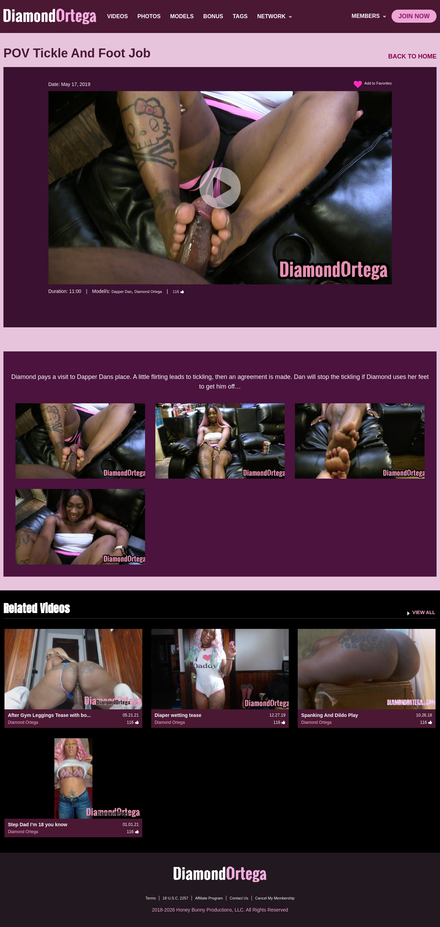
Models (183, 16)
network (276, 16)
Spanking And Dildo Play (329, 715)
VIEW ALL (420, 612)
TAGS (241, 16)
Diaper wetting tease (178, 715)
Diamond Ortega (158, 291)
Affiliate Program (205, 898)
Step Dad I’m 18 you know (37, 824)
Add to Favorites (368, 84)
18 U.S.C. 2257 (164, 898)
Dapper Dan (124, 291)
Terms (133, 898)
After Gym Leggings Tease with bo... (49, 715)
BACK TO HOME (412, 56)
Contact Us (243, 898)
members (369, 16)
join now (414, 16)
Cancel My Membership (287, 898)
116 (193, 291)
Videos (119, 16)
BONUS (215, 16)
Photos (150, 16)
